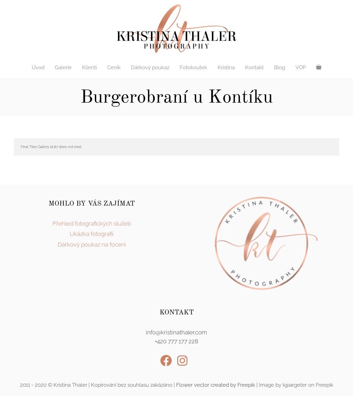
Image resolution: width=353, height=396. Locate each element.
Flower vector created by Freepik (215, 385)
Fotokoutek (193, 67)
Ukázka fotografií (92, 233)
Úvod (38, 67)
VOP (300, 67)
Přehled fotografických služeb (91, 223)
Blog (279, 67)
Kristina (226, 67)
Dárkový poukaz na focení (92, 244)
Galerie (63, 67)
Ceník (114, 67)
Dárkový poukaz (150, 67)
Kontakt (254, 67)
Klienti (89, 67)
